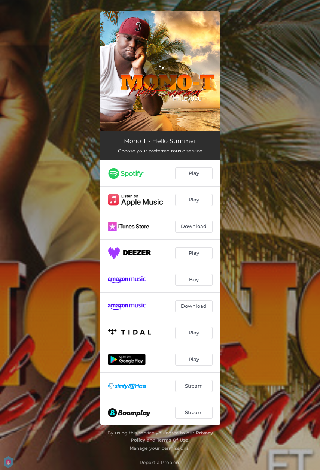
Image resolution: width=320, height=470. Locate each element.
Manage (138, 448)
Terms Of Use (172, 440)
